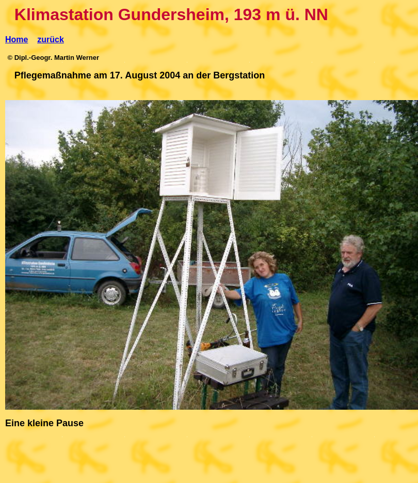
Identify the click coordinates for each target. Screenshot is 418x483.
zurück (50, 39)
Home (16, 39)
